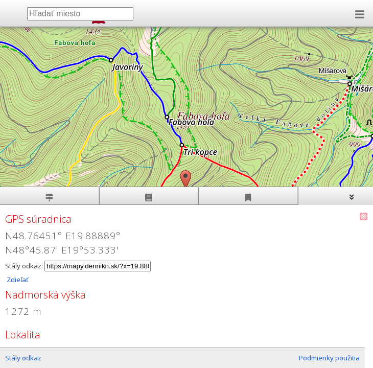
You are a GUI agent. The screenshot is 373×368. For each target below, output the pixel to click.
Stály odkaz (23, 357)
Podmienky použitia (329, 357)
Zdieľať (17, 279)
